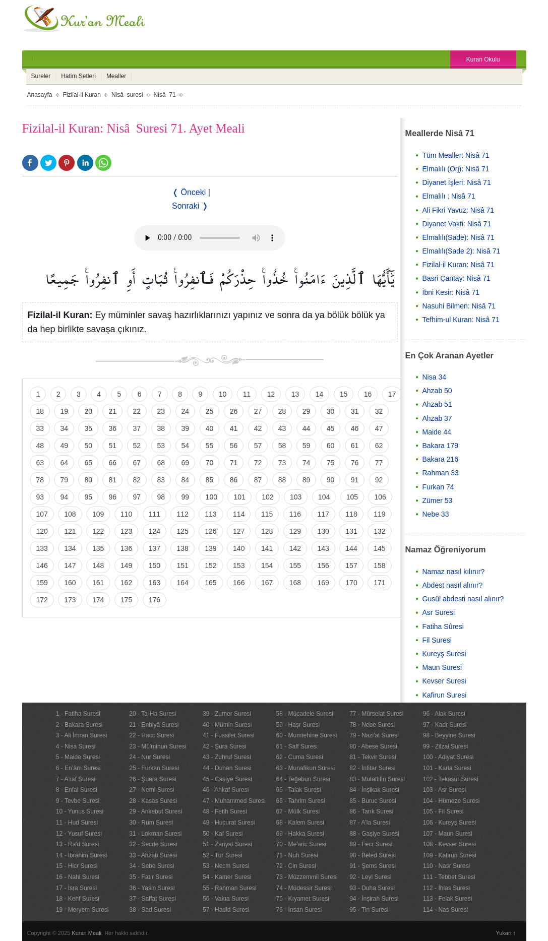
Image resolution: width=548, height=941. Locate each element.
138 (182, 548)
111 (154, 514)
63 (40, 463)
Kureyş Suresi (444, 654)
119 (379, 514)
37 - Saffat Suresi (152, 898)
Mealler (116, 76)
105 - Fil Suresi (443, 811)
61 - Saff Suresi (297, 746)
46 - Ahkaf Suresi (226, 789)
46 (355, 428)
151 (182, 565)
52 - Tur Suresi (222, 855)
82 (137, 480)
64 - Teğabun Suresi (303, 779)
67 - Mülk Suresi (298, 811)
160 (70, 583)
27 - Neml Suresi (151, 789)
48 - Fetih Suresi (225, 811)
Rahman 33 (440, 473)
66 (112, 463)
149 (126, 565)
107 (41, 514)
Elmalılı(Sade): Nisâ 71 (458, 237)
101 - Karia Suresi (447, 768)
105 (352, 497)
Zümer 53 (437, 500)
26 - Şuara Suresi (152, 779)
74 (306, 463)
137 (154, 548)
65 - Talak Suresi (298, 789)
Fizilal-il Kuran (82, 94)
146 (41, 565)
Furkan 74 (438, 487)
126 (210, 531)
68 (161, 463)
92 (379, 480)
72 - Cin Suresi (296, 865)
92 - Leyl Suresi (370, 877)
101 (239, 497)
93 (40, 497)
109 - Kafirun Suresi (449, 855)
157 (351, 565)
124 (154, 531)
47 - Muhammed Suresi (234, 800)
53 (161, 446)
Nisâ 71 (165, 94)
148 (98, 565)
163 (154, 583)
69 (185, 463)
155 (295, 565)
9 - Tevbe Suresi (78, 800)
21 (112, 411)
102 (267, 497)
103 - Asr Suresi (444, 789)
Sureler (41, 76)
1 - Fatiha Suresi (78, 713)
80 (88, 480)
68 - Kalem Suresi (300, 822)
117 (323, 514)
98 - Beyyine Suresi (449, 735)
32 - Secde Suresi (153, 844)
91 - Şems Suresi (372, 865)
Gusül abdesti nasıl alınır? (463, 599)
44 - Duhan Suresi (227, 768)
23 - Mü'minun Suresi (157, 746)
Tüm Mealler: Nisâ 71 (456, 155)
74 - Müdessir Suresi (304, 888)
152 (210, 565)
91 (355, 480)
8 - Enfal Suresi (76, 789)
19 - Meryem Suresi (82, 909)
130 (323, 531)
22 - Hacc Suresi (151, 735)
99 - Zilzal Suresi (445, 746)
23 (161, 411)
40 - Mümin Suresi (227, 724)
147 (70, 565)
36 (112, 428)
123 (126, 531)
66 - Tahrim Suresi (300, 800)
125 (182, 531)
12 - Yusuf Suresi (79, 833)
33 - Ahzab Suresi (153, 855)
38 (161, 428)
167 (267, 583)
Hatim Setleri (78, 76)
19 (64, 411)
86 (234, 480)
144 (351, 548)
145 (379, 548)
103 (295, 497)
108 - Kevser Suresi (449, 844)
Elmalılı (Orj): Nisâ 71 (456, 169)
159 (41, 583)
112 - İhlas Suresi (446, 888)
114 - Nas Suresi (445, 909)
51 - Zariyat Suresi (227, 844)
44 (306, 428)
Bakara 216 (440, 459)
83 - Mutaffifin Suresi (377, 779)
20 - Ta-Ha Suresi (152, 713)
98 (161, 497)
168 (295, 583)
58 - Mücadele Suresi (304, 713)
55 (210, 446)
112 (182, 514)
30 (331, 411)
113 (210, 514)
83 (161, 480)
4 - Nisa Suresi (76, 746)
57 (258, 446)
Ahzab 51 (437, 404)
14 (320, 394)
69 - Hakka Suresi (300, 833)
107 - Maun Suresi (447, 833)
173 (70, 600)
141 (267, 548)
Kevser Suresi (444, 681)
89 (306, 480)
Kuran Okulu (483, 59)
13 (295, 394)
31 (355, 411)
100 (211, 497)
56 (234, 446)
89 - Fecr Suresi (370, 844)
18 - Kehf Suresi (77, 898)
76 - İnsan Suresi (299, 909)
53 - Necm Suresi (226, 865)
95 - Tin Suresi (368, 909)
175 (126, 600)
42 (258, 428)
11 (247, 394)
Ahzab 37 (437, 418)
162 (126, 583)
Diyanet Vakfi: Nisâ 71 (457, 224)
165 (210, 583)
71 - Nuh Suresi (297, 855)
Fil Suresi (437, 640)
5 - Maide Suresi (78, 757)
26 (234, 411)
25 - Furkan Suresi (154, 768)
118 (351, 514)
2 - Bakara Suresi (79, 724)
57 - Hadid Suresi (226, 909)
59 (306, 446)
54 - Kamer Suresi (227, 877)
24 (185, 411)
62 (379, 446)
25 (210, 411)
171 (379, 583)
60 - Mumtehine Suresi (306, 735)
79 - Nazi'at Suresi (374, 735)
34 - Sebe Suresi (151, 865)
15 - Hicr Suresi (77, 865)
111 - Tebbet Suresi (449, 877)
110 (126, 514)
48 (40, 446)
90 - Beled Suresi (372, 855)
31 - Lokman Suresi (155, 833)
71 (234, 463)
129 (295, 531)
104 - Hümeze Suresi (451, 800)
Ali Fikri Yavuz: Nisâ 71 (458, 210)
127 (239, 531)
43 (282, 428)
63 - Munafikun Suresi (305, 768)
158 (379, 565)
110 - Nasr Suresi (446, 865)
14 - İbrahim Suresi (81, 855)
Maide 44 (437, 432)
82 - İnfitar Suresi (372, 768)
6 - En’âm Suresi (78, 768)
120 (41, 531)
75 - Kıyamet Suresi (302, 898)
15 (344, 394)
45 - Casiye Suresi (227, 779)
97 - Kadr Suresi (445, 724)
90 (331, 480)
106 (380, 497)
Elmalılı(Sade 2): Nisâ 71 (461, 251)
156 (323, 565)
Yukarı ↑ (506, 933)
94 (64, 497)
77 (379, 463)
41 (234, 428)
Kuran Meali (86, 933)
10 (223, 394)
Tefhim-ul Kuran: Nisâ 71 (461, 320)
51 (112, 446)
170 (351, 583)
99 (185, 497)
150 (154, 565)
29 (306, 411)
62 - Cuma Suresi (299, 757)
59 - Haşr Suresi (298, 724)
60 (331, 446)
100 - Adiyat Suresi (448, 757)
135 (98, 548)
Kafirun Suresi (444, 695)
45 (331, 428)
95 (88, 497)
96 (112, 497)
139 (210, 548)
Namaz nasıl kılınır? (453, 572)
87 (258, 480)
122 (98, 531)
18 (40, 411)
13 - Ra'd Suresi (77, 844)
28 (282, 411)
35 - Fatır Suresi (150, 877)
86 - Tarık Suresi (371, 811)
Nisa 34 (434, 377)
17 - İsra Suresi (76, 888)
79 (64, 480)
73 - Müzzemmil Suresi (307, 877)
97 (137, 497)
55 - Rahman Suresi (230, 888)
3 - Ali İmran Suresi (81, 735)
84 (185, 480)
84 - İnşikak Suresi (374, 789)
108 (70, 514)
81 (112, 480)
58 (282, 446)
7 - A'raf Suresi (75, 779)
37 (137, 428)
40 (210, 428)
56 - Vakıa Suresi (226, 898)
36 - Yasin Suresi (151, 888)
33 (40, 428)
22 (137, 411)
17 (392, 394)
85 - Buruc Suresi (372, 800)
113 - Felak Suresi (447, 898)
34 (64, 428)
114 (239, 514)
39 (185, 428)
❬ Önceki (189, 192)
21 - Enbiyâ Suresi (153, 724)
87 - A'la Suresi (369, 822)
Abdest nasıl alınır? (452, 585)
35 (88, 428)
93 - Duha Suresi (372, 888)
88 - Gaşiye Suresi (374, 833)
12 (271, 394)
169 (323, 583)
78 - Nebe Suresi (372, 724)
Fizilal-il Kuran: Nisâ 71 (458, 265)
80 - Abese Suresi (373, 746)
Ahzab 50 (437, 391)
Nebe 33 (435, 514)
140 (239, 548)
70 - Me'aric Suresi (301, 844)
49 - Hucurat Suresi (229, 822)
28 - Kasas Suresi (153, 800)
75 (331, 463)
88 (282, 480)
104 (324, 497)
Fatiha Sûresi (443, 626)
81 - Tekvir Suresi (372, 757)
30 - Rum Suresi (151, 822)
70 (210, 463)
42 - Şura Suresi (225, 746)
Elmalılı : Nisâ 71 (448, 196)
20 (88, 411)
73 (282, 463)
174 (98, 600)
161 (98, 583)
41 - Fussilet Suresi (229, 735)
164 (182, 583)
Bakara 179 (440, 446)
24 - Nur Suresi (149, 757)
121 (70, 531)
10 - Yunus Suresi (80, 811)
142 (295, 548)
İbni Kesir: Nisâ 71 (451, 292)
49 (64, 446)
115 (267, 514)
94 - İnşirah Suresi (373, 898)
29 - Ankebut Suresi (155, 811)
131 (351, 531)
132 (379, 531)
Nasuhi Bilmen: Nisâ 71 (459, 306)
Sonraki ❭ (190, 206)
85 (210, 480)
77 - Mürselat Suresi (376, 713)
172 (41, 600)
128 (267, 531)
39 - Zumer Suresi (227, 713)
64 (64, 463)
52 (137, 446)
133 (41, 548)
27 (258, 411)
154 (267, 565)
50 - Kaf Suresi (222, 833)
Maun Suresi (442, 667)
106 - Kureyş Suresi (449, 822)
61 (355, 446)
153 (239, 565)
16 (368, 394)
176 (154, 600)
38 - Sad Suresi (150, 909)
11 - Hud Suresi (77, 822)
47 (379, 428)
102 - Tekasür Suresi (450, 779)
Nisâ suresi (127, 94)
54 (185, 446)
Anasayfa (39, 94)
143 (323, 548)
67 (137, 463)
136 (126, 548)
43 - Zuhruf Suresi (227, 757)
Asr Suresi (438, 612)
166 (239, 583)
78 (40, 480)
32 (379, 411)
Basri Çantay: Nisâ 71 (456, 278)
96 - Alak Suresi (444, 713)
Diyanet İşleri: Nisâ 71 (456, 182)
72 (258, 463)
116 (295, 514)
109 (98, 514)
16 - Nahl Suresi (77, 877)
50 (88, 446)
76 (355, 463)
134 (70, 548)
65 (88, 463)
